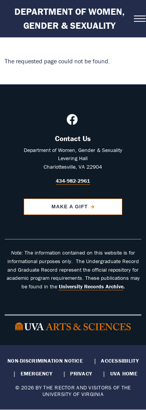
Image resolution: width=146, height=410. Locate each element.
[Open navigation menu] (137, 18)
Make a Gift (69, 206)
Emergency (36, 373)
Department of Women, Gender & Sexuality (69, 18)
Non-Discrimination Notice (45, 361)
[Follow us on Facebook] (73, 121)
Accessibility (120, 361)
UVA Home (123, 373)
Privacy (81, 373)
